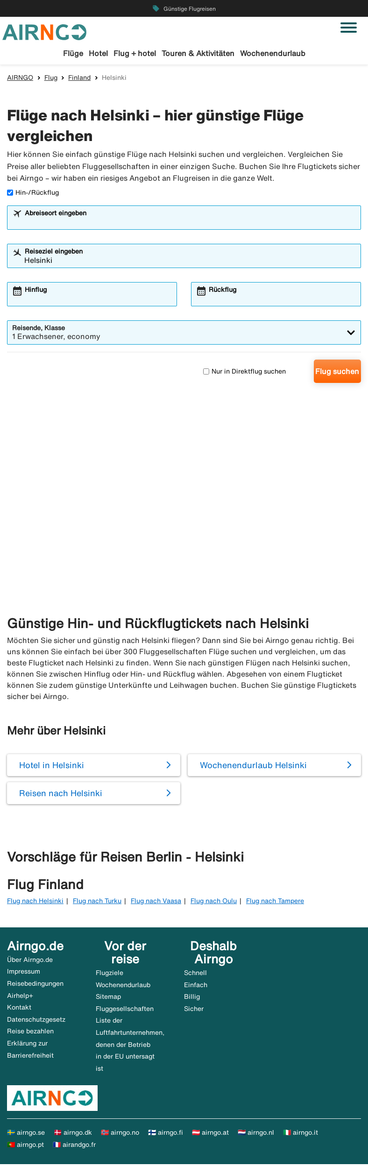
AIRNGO (20, 79)
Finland (79, 79)
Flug (50, 79)
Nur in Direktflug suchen (244, 372)
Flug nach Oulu (214, 902)
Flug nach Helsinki (35, 902)
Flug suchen (337, 373)
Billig (192, 998)
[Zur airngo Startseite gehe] (44, 31)
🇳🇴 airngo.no (120, 1134)
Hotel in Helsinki (51, 766)
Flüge (73, 53)
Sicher (194, 1010)
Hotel (98, 53)
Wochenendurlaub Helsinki (253, 766)
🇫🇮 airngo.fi (165, 1134)
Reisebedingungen (35, 985)
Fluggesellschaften (125, 1010)
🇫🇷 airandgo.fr (74, 1146)
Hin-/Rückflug (33, 194)
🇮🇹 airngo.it (300, 1134)
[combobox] (190, 223)
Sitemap (108, 998)
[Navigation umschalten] (348, 27)
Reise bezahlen (30, 1033)
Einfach (195, 986)
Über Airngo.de (30, 961)
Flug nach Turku (97, 902)
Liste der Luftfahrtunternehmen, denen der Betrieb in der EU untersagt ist (130, 1046)
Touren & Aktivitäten (198, 53)
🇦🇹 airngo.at (210, 1134)
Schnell (195, 974)
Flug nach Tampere (275, 902)
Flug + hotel (134, 53)
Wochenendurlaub (272, 53)
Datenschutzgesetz (36, 1021)
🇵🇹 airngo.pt (25, 1146)
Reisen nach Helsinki (60, 794)
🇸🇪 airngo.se (26, 1134)
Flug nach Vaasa (156, 902)
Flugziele (109, 974)
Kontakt (19, 1009)
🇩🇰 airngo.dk (73, 1134)
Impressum (23, 973)
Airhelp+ (20, 997)
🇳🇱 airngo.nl (256, 1134)
